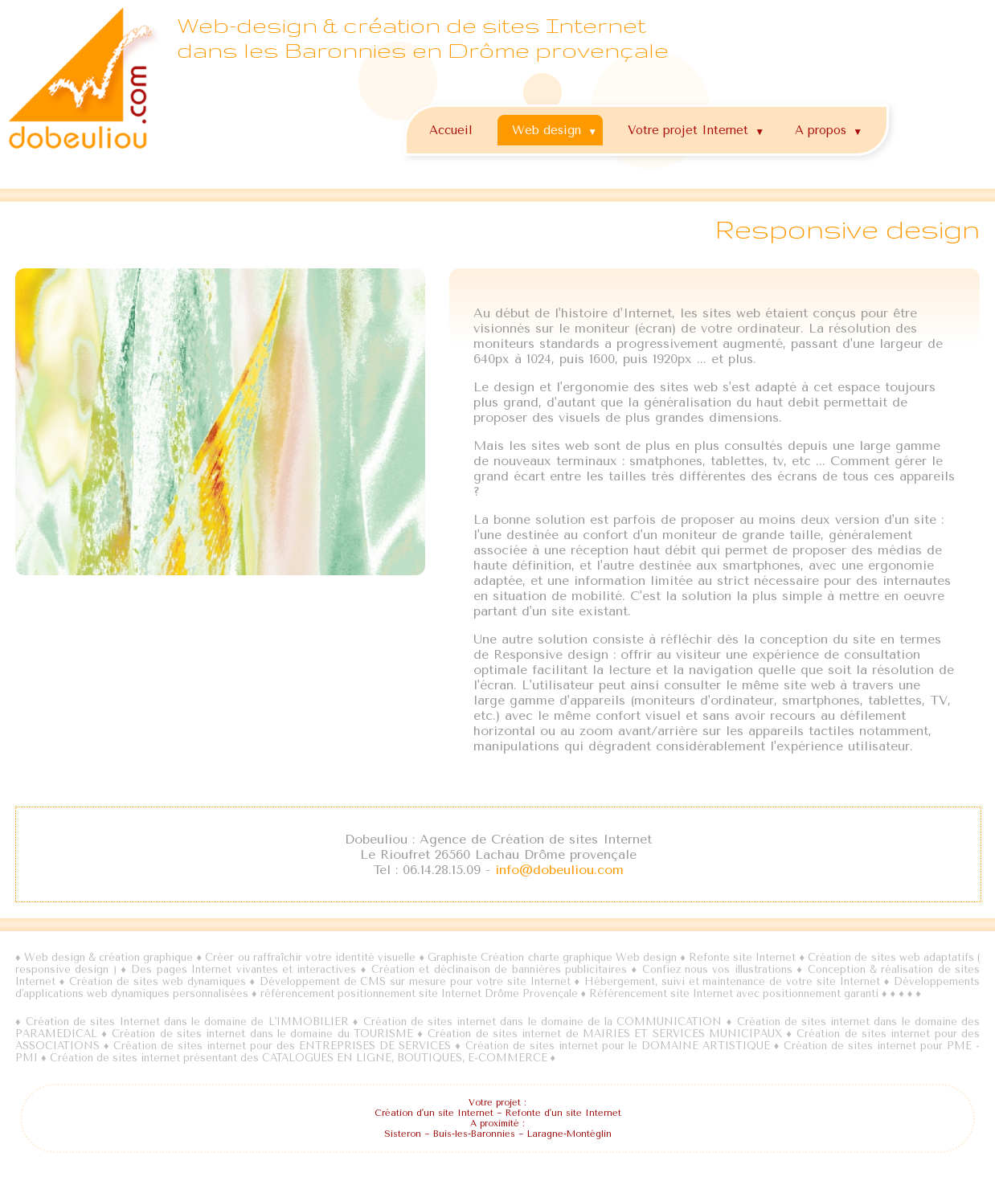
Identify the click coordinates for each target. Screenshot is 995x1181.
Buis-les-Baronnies (474, 1135)
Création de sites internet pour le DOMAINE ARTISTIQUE (617, 1046)
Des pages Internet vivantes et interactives (245, 970)
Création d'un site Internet (434, 1114)
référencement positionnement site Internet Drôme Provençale (419, 994)
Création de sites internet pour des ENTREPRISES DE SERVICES (282, 1046)
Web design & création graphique (109, 958)
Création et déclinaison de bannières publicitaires (499, 970)
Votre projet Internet (698, 126)
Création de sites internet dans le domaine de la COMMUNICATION (543, 1022)
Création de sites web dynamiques (159, 982)
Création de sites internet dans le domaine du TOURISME (262, 1034)
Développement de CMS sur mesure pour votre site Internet (415, 982)
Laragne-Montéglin (569, 1135)
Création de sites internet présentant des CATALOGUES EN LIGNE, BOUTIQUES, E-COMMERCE (298, 1058)
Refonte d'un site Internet (563, 1114)
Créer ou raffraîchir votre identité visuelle (310, 958)
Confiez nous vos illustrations (717, 970)
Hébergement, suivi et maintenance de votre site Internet (732, 982)
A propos (830, 126)
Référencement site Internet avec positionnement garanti (733, 994)
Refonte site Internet (742, 958)
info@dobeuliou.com (559, 870)
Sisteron (402, 1135)
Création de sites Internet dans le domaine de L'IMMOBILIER (187, 1022)
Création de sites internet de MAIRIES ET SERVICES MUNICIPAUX (605, 1034)
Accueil (451, 130)
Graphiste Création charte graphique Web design (552, 958)
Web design (556, 126)
